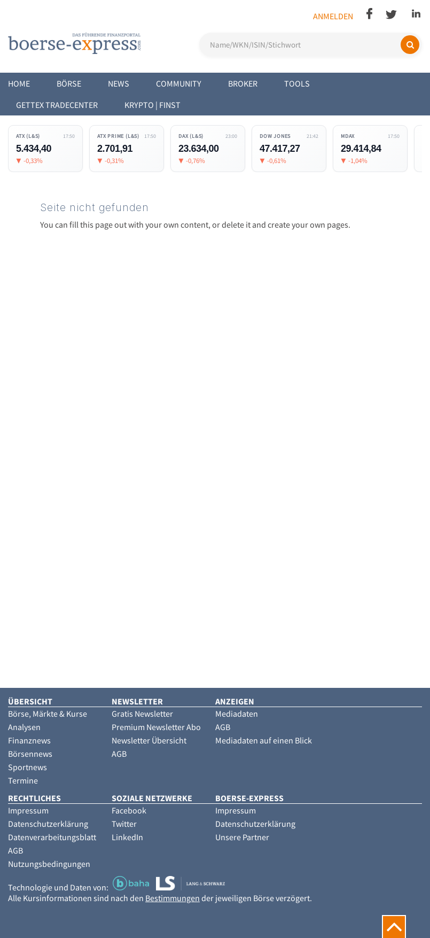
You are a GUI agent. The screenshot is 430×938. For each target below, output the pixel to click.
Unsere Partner (242, 837)
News (118, 83)
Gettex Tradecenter (57, 104)
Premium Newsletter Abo (156, 727)
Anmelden (333, 16)
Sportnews (27, 767)
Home (19, 83)
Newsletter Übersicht (149, 740)
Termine (23, 780)
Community (178, 83)
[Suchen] (410, 44)
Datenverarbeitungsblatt (52, 837)
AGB (119, 753)
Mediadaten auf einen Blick (263, 740)
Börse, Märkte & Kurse (47, 713)
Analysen (24, 727)
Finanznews (29, 740)
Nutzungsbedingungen (49, 863)
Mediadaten (236, 713)
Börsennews (30, 753)
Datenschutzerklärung (48, 823)
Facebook (129, 810)
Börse (69, 83)
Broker (242, 83)
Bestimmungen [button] (172, 898)
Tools (297, 83)
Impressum (28, 810)
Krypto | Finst (152, 104)
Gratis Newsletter (142, 713)
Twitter (124, 823)
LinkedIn (127, 837)
